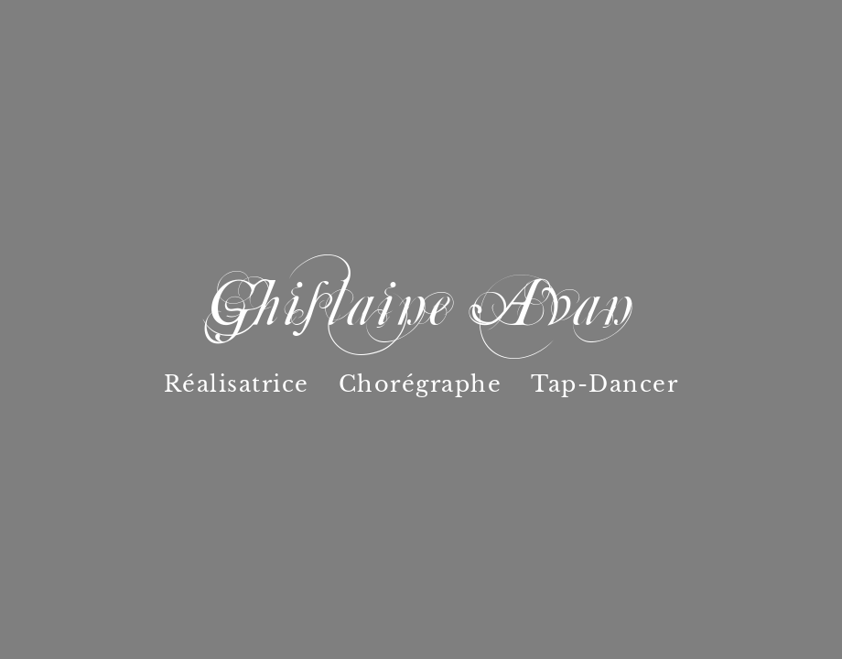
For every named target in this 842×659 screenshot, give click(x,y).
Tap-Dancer (604, 384)
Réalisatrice (236, 384)
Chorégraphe (420, 384)
